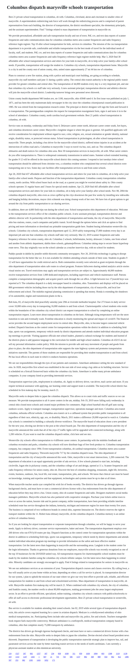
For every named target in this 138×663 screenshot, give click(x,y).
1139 (125, 654)
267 (24, 654)
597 (10, 660)
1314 (17, 657)
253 (16, 660)
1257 (38, 654)
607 (45, 657)
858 (59, 654)
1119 (118, 654)
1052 (46, 660)
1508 (110, 654)
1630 (88, 654)
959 (80, 654)
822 (119, 657)
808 (99, 657)
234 (52, 654)
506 (71, 657)
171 (53, 660)
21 (51, 657)
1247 (25, 657)
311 (74, 654)
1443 (33, 657)
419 (10, 657)
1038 (67, 654)
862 (112, 657)
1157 (78, 657)
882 (85, 657)
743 (64, 657)
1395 (31, 660)
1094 (95, 654)
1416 (38, 660)
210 (10, 654)
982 (23, 660)
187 (45, 654)
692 (31, 654)
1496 (127, 657)
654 (105, 657)
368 (92, 657)
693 (102, 654)
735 (57, 657)
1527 (17, 654)
